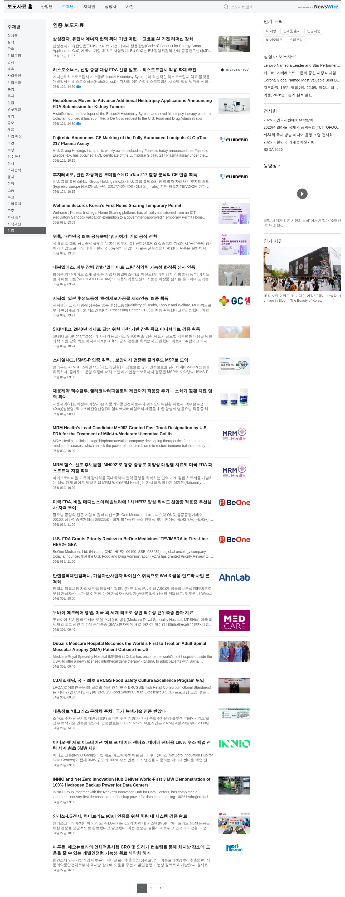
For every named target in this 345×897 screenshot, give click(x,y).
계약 (10, 116)
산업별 (47, 6)
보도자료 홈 (20, 6)
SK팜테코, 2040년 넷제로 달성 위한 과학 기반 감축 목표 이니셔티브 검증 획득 (126, 329)
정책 (10, 183)
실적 (10, 42)
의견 (10, 143)
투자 (10, 96)
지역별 (89, 6)
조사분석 (14, 170)
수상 (10, 150)
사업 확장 (14, 136)
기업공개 (14, 204)
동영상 (270, 165)
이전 (268, 269)
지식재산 (14, 224)
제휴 (10, 69)
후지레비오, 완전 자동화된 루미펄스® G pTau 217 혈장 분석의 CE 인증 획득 (125, 174)
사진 (130, 6)
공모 (10, 123)
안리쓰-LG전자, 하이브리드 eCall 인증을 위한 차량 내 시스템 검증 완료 (120, 816)
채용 (10, 130)
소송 (10, 190)
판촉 (10, 49)
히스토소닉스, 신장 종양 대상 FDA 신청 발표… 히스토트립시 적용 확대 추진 (124, 69)
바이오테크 (274, 40)
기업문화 (14, 82)
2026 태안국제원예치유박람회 (288, 120)
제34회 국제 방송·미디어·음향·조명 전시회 (298, 135)
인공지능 (313, 31)
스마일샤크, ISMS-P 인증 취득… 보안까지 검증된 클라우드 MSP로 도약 (120, 360)
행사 (10, 177)
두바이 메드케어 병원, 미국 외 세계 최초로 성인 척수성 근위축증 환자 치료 (123, 612)
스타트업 (296, 40)
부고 (10, 197)
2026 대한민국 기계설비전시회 (289, 142)
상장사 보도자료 (280, 56)
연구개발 (14, 109)
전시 (10, 163)
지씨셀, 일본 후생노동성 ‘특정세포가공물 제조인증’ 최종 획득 (110, 298)
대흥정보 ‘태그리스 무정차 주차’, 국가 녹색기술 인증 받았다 (109, 711)
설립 (10, 103)
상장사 (110, 6)
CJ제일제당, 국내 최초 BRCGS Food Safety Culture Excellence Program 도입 (128, 680)
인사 (10, 62)
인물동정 (14, 55)
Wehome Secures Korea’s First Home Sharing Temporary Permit (117, 205)
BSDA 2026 (273, 149)
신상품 (12, 35)
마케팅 (271, 31)
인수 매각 (14, 156)
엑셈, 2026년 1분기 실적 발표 (288, 95)
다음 (337, 269)
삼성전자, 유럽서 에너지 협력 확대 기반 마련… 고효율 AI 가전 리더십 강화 (123, 39)
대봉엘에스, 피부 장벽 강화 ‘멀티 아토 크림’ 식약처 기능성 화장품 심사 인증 (124, 267)
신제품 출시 (291, 31)
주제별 (68, 6)
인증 (10, 231)
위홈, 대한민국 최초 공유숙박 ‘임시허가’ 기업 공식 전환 (105, 236)
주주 (10, 211)
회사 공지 (14, 217)
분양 (10, 89)
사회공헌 (14, 76)
